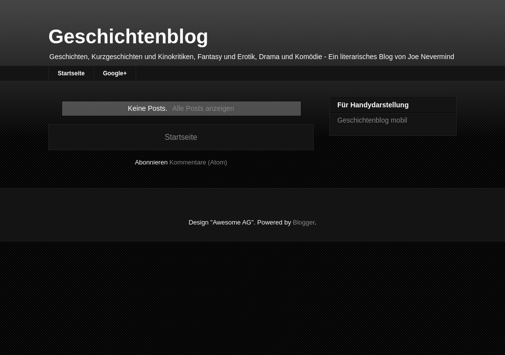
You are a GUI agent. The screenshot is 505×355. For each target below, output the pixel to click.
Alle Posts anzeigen (203, 108)
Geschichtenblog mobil (372, 120)
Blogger (304, 222)
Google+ (115, 73)
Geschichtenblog (128, 36)
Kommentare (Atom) (198, 162)
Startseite (71, 73)
